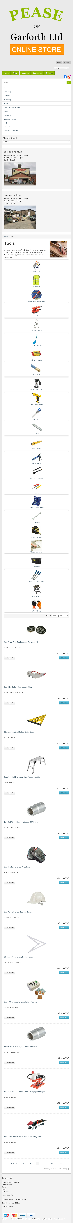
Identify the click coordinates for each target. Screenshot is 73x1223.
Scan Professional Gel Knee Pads (17, 867)
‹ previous (13, 1163)
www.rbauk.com (59, 1219)
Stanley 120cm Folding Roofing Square (19, 957)
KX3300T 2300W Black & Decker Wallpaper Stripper (24, 1092)
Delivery (49, 73)
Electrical (6, 103)
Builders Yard (8, 127)
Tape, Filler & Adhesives (11, 107)
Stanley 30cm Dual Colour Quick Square (19, 732)
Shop (15, 73)
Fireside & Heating (9, 119)
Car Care (6, 111)
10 (52, 1163)
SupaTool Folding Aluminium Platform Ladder (22, 777)
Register (66, 63)
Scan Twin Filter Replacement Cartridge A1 (21, 642)
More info (10, 658)
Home (6, 73)
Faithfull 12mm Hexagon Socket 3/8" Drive (21, 822)
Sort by (48, 615)
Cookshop (6, 96)
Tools (5, 123)
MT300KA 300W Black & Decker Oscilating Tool (23, 1137)
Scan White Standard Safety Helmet (18, 912)
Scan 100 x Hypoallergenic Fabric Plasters (20, 1002)
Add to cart (63, 658)
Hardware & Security (10, 131)
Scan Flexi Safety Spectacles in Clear (18, 687)
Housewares (7, 88)
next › (61, 1163)
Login (59, 63)
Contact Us (37, 73)
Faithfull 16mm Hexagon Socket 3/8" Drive (21, 1047)
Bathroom (7, 115)
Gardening (6, 92)
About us (25, 73)
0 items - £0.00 (61, 68)
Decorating (7, 100)
